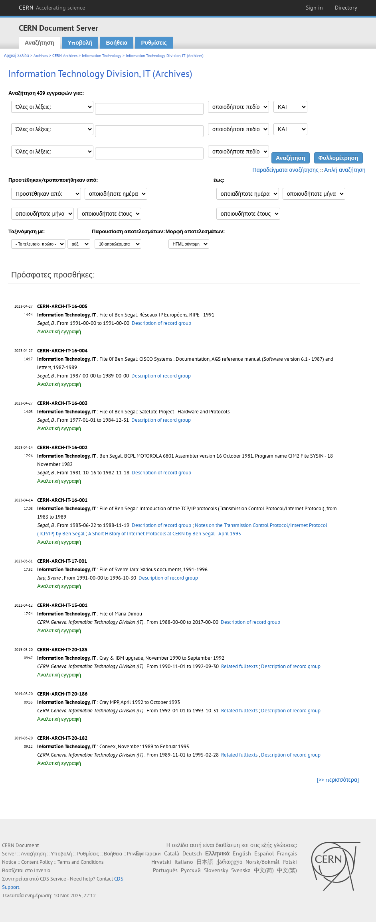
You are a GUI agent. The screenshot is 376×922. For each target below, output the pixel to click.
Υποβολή (80, 42)
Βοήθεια (116, 42)
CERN (52, 7)
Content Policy (37, 862)
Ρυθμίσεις (153, 42)
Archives (41, 55)
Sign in (314, 7)
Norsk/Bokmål (262, 861)
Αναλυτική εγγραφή (59, 331)
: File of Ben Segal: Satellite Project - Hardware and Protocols (133, 411)
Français (287, 853)
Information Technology (101, 55)
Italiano (183, 861)
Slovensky (216, 870)
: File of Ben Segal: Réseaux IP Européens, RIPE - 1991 (125, 314)
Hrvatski (161, 861)
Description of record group (161, 323)
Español (264, 853)
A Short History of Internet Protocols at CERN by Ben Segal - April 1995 (164, 533)
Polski (290, 861)
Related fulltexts (239, 666)
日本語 (204, 861)
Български (148, 853)
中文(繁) (287, 870)
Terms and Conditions (80, 862)
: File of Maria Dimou (89, 613)
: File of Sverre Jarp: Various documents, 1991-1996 (122, 569)
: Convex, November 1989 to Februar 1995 (113, 746)
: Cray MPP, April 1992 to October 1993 (108, 702)
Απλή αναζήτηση (345, 169)
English (242, 853)
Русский (191, 870)
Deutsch (192, 853)
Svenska (241, 870)
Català (171, 853)
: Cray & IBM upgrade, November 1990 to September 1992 (130, 658)
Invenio (42, 870)
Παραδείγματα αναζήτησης (286, 169)
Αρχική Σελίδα (16, 55)
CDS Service (53, 878)
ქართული (229, 861)
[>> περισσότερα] (338, 779)
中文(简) (264, 870)
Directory (346, 7)
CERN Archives (64, 55)
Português (165, 870)
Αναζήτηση (39, 42)
